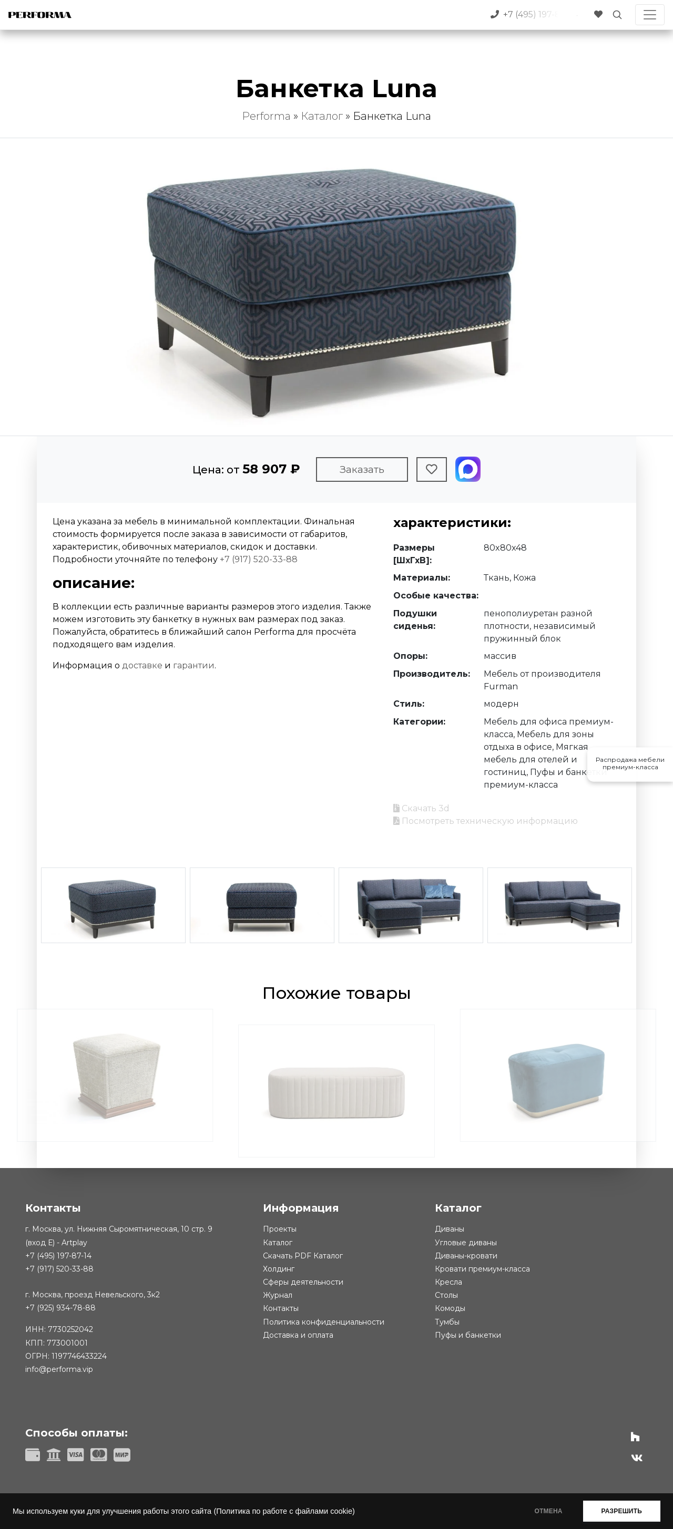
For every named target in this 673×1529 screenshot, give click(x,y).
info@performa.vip (59, 1369)
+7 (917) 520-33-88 (259, 559)
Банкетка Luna (392, 116)
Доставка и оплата (298, 1335)
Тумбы (447, 1322)
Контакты (281, 1308)
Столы (446, 1295)
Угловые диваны (466, 1242)
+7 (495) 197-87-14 (58, 1256)
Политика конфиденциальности (323, 1322)
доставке (142, 665)
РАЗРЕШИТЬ (621, 1511)
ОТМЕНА (549, 1511)
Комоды (450, 1308)
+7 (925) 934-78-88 (60, 1308)
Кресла (448, 1282)
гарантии (194, 665)
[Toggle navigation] (650, 14)
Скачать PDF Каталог (303, 1256)
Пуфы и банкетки (468, 1335)
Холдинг (278, 1269)
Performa (266, 116)
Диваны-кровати (466, 1256)
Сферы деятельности (303, 1282)
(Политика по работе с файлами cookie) (283, 1511)
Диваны (449, 1229)
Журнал (277, 1295)
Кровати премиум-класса (482, 1269)
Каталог (322, 116)
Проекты (280, 1229)
